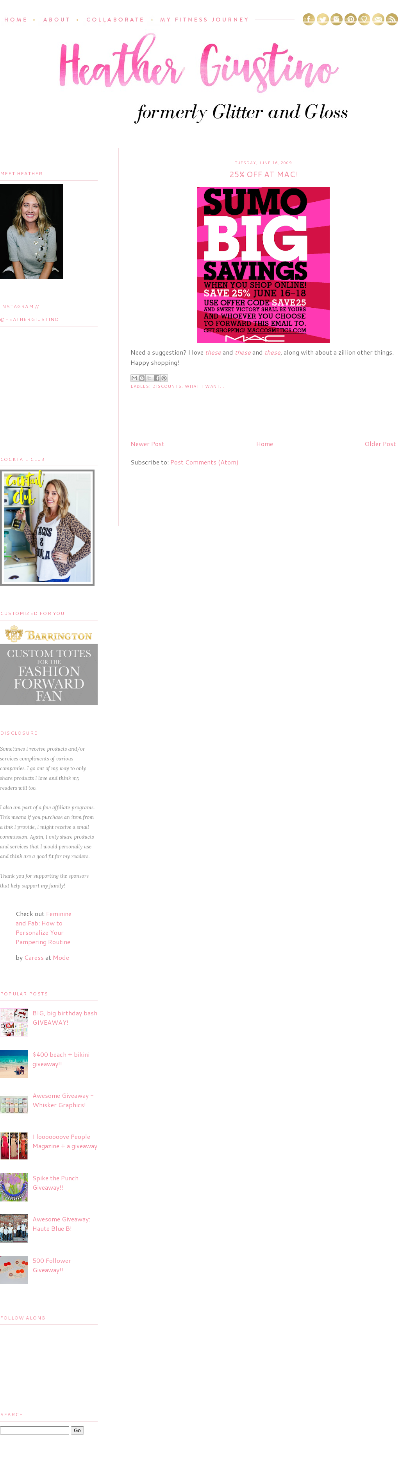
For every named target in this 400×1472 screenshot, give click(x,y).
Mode (61, 957)
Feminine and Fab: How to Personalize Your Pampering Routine (43, 927)
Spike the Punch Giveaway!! (55, 1182)
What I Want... (205, 386)
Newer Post (147, 443)
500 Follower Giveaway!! (51, 1265)
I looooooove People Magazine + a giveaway (64, 1141)
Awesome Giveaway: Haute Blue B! (61, 1223)
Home (264, 443)
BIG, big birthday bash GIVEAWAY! (64, 1017)
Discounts (167, 386)
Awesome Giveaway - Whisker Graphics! (63, 1100)
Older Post (380, 443)
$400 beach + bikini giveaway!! (60, 1059)
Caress (34, 957)
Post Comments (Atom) (204, 461)
